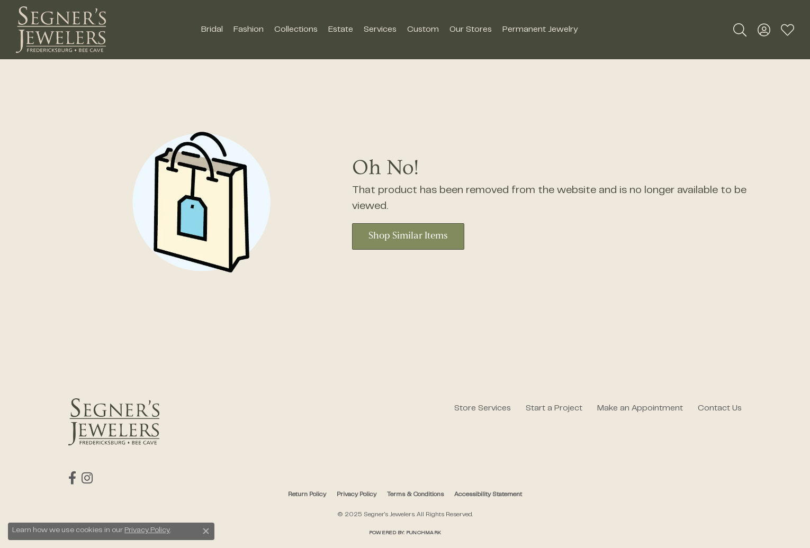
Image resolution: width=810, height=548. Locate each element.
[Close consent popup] (206, 531)
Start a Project (554, 408)
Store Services (482, 408)
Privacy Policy (356, 494)
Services (380, 29)
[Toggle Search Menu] (739, 29)
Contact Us (720, 408)
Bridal (212, 29)
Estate (340, 29)
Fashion (248, 29)
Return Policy (307, 494)
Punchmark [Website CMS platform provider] (423, 533)
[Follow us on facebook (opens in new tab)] (72, 478)
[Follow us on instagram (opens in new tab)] (87, 478)
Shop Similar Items (408, 236)
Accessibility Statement (488, 494)
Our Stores (470, 29)
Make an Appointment (640, 408)
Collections (296, 29)
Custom (423, 29)
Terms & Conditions (415, 494)
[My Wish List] (787, 29)
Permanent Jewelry (540, 29)
